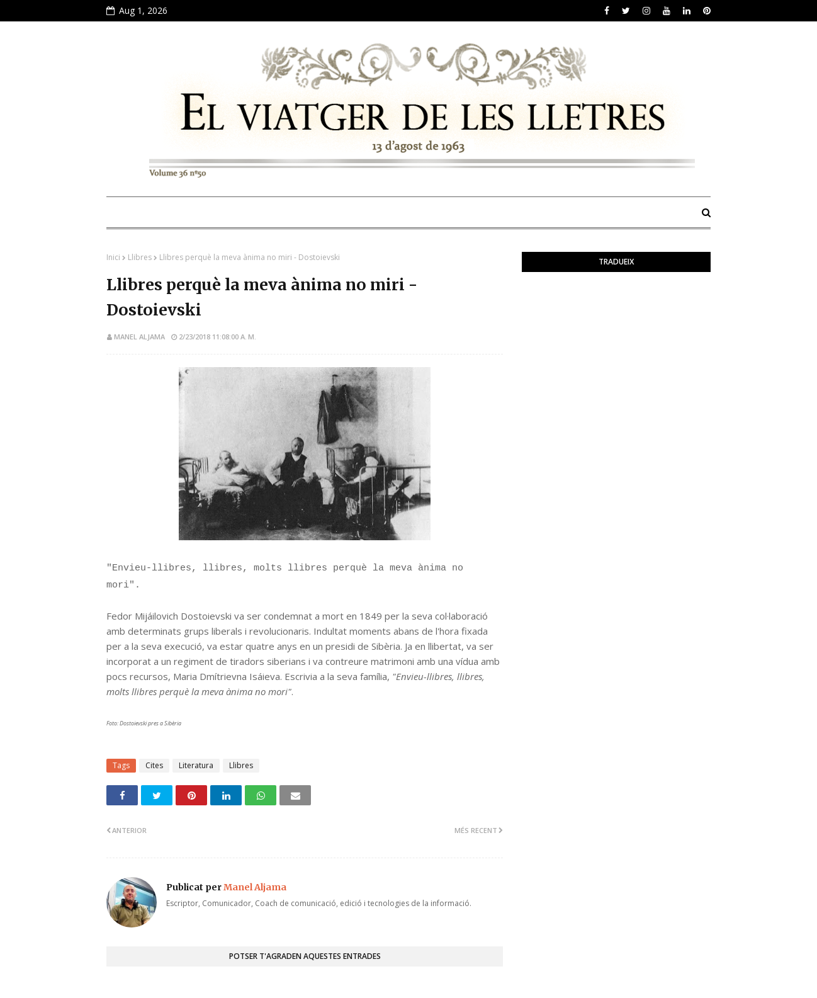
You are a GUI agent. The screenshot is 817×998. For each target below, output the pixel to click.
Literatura (196, 765)
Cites (154, 765)
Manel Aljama (139, 336)
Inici (113, 257)
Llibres (140, 257)
